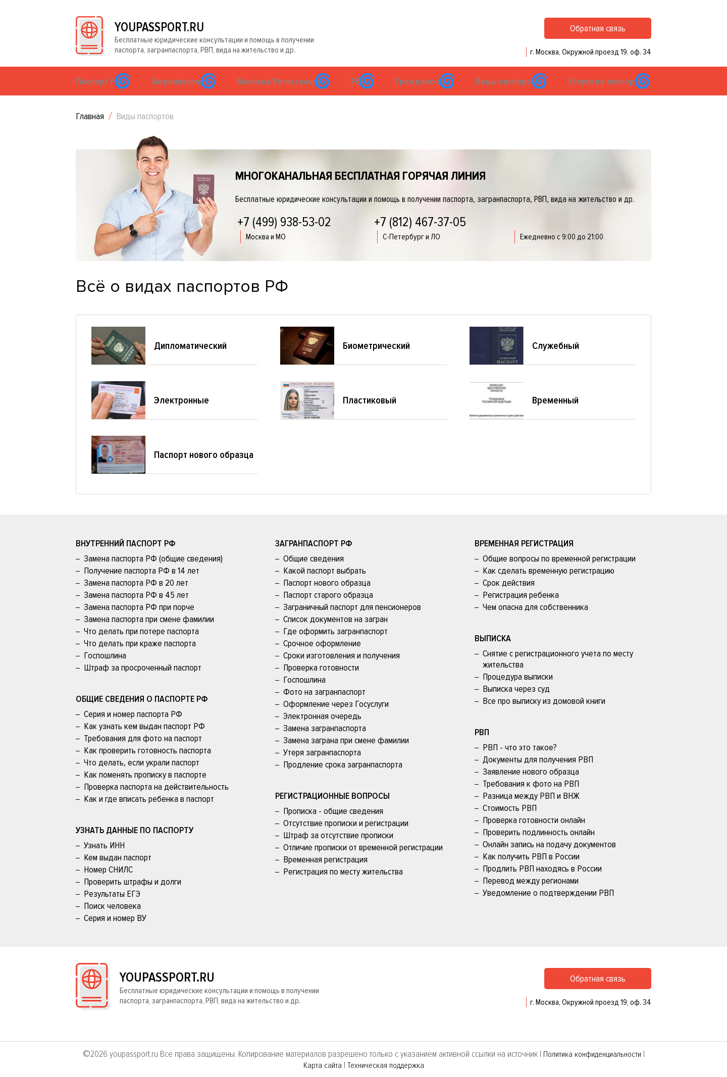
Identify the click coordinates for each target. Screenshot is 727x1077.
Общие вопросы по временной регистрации (559, 573)
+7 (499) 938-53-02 (284, 237)
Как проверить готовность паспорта (147, 765)
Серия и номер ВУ (115, 933)
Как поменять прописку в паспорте (145, 789)
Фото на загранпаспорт (324, 706)
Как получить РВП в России (531, 871)
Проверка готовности (321, 682)
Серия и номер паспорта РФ (133, 729)
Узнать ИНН (104, 860)
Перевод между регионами (531, 895)
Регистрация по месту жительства (343, 886)
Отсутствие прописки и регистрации (345, 838)
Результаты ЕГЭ (112, 908)
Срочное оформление (322, 658)
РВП (363, 95)
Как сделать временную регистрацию (548, 585)
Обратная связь (598, 34)
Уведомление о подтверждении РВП (548, 907)
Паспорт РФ (104, 95)
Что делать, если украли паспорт (141, 777)
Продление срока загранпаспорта (342, 779)
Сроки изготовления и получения (341, 670)
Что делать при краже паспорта (140, 658)
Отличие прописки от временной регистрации (363, 862)
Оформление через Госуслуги (336, 719)
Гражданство (428, 95)
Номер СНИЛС (108, 884)
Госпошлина (105, 670)
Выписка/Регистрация (283, 95)
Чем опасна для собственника (535, 622)
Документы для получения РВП (538, 774)
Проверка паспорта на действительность (156, 801)
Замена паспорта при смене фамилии (149, 634)
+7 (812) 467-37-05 (420, 237)
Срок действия (509, 597)
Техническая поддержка (386, 1064)
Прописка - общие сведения (333, 826)
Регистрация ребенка (521, 610)
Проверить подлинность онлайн (539, 847)
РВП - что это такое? (520, 762)
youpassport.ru (177, 33)
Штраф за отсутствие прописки (338, 850)
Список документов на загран (335, 634)
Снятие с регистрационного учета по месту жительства (558, 674)
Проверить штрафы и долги (132, 896)
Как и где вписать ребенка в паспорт (149, 813)
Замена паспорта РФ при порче (139, 622)
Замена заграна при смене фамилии (346, 755)
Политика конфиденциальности (592, 1053)
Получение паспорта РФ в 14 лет (141, 585)
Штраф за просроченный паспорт (142, 682)
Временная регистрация (325, 874)
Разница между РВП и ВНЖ (531, 810)
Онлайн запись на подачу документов (549, 859)
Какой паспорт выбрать (324, 585)
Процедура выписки (518, 691)
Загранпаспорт (185, 95)
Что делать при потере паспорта (141, 646)
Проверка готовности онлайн (534, 835)
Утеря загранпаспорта (322, 767)
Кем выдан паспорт (117, 872)
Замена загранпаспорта (324, 743)
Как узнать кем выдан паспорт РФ (144, 741)
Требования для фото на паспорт (143, 753)
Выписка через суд (516, 703)
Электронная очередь (322, 731)
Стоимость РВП (510, 823)
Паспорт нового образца (327, 597)
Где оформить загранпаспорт (335, 646)
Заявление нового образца (531, 786)
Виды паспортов (514, 95)
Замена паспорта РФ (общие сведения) (153, 573)
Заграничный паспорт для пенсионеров (352, 622)
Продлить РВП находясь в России (542, 883)
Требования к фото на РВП (531, 798)
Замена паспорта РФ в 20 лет (136, 597)
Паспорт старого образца (328, 610)
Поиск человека (112, 921)
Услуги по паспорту (610, 95)
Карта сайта (318, 1064)
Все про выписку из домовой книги (544, 716)
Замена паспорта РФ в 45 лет (136, 610)
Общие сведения (313, 573)
